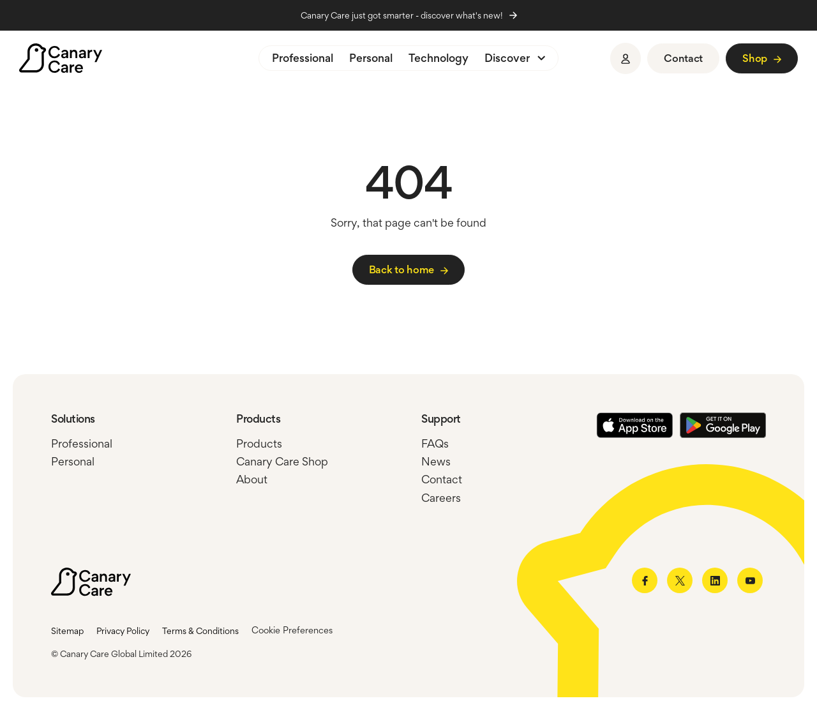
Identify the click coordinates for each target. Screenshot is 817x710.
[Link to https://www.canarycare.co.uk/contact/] (683, 58)
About (251, 479)
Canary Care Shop (282, 461)
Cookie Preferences (292, 630)
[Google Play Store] (723, 426)
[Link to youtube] (750, 580)
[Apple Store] (634, 426)
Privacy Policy (122, 631)
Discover (507, 58)
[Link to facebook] (644, 580)
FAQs (435, 443)
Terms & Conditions (200, 631)
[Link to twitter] (680, 580)
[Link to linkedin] (715, 580)
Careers (441, 498)
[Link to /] (408, 270)
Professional (302, 58)
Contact (441, 479)
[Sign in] (625, 58)
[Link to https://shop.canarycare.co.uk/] (762, 58)
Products (259, 443)
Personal (371, 58)
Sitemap (67, 631)
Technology (438, 58)
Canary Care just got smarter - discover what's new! (409, 15)
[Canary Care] (60, 58)
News (436, 461)
